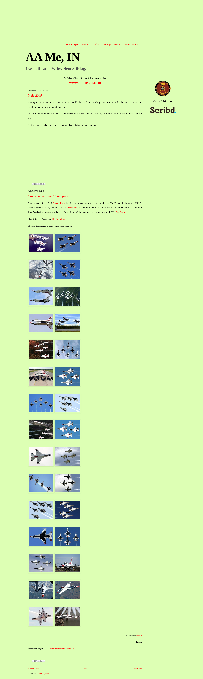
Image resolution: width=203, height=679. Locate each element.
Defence (97, 44)
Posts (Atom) (44, 674)
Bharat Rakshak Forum (162, 101)
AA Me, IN (53, 56)
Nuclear (86, 44)
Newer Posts (33, 668)
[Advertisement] (101, 23)
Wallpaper (64, 648)
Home (68, 44)
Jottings (107, 44)
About (116, 44)
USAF (73, 648)
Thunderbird (54, 648)
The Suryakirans (59, 219)
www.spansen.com (85, 82)
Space (77, 44)
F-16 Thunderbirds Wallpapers (48, 196)
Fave (135, 44)
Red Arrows (121, 212)
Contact (126, 44)
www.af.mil (139, 635)
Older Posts (137, 668)
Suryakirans (71, 207)
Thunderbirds (59, 203)
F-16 (45, 648)
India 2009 (35, 95)
